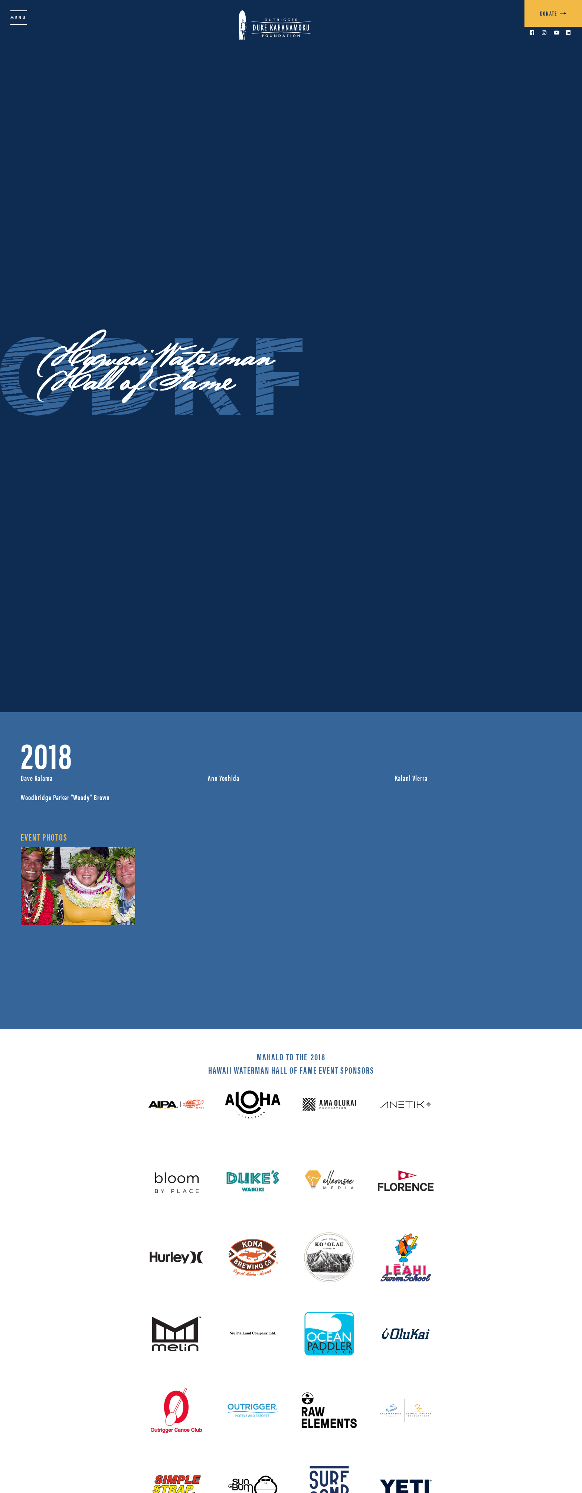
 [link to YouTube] (557, 32)
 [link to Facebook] (532, 32)
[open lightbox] (78, 886)
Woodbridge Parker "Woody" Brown (65, 797)
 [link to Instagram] (544, 32)
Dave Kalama (37, 777)
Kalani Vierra (411, 777)
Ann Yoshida (223, 777)
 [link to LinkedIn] (568, 32)
